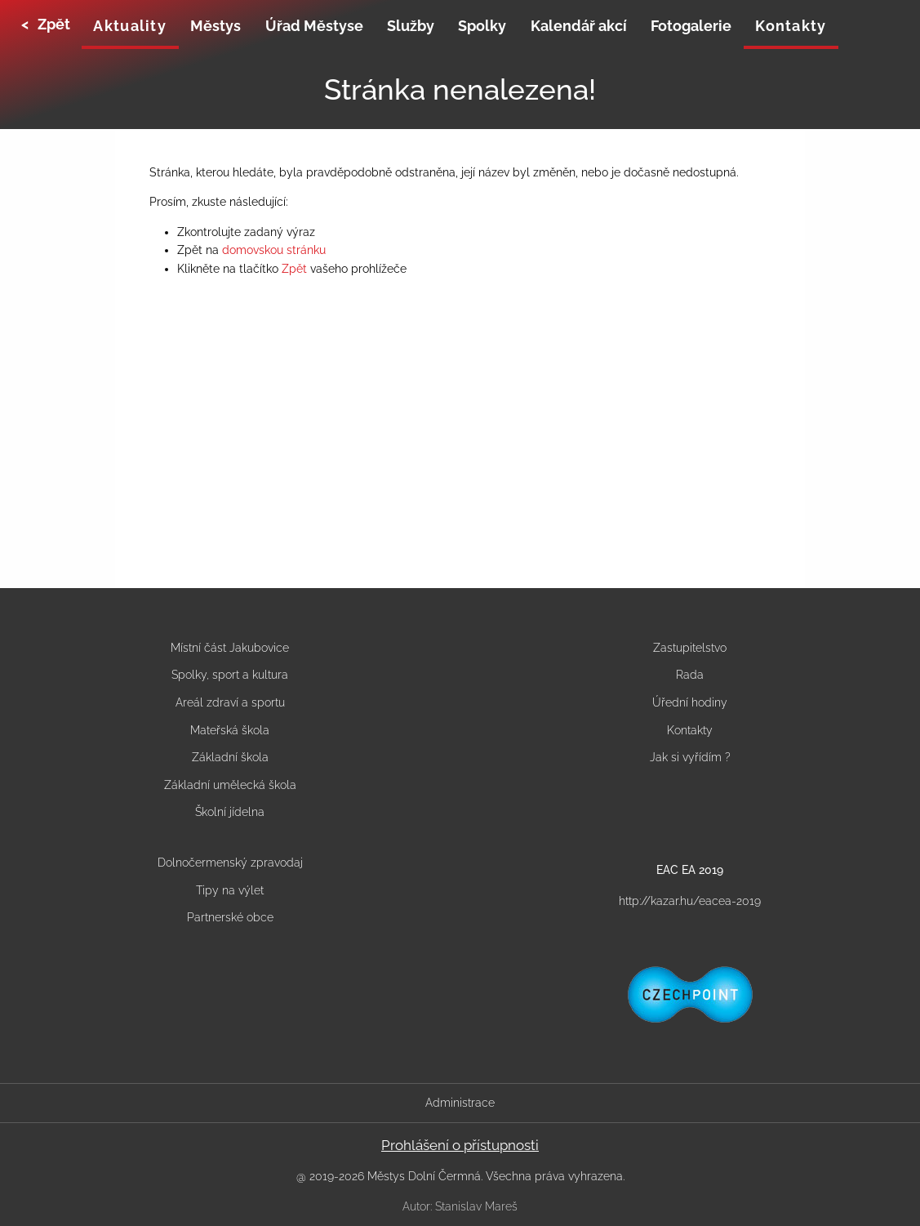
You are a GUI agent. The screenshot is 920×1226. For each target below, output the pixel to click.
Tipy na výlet (230, 890)
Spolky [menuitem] (482, 25)
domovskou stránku (274, 249)
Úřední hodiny (689, 702)
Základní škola (230, 757)
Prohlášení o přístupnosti (460, 1145)
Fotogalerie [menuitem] (691, 25)
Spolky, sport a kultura (229, 674)
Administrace (460, 1102)
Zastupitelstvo (690, 647)
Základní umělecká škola (230, 784)
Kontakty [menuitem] (790, 25)
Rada (690, 674)
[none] (130, 28)
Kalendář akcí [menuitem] (579, 25)
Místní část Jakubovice (230, 647)
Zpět (294, 268)
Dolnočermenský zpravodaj (230, 862)
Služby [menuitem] (410, 25)
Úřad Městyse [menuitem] (314, 25)
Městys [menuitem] (215, 25)
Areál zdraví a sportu (230, 702)
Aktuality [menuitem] (129, 25)
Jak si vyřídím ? (690, 757)
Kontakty (690, 730)
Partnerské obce (230, 917)
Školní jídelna (229, 811)
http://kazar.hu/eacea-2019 (690, 900)
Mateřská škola (229, 730)
